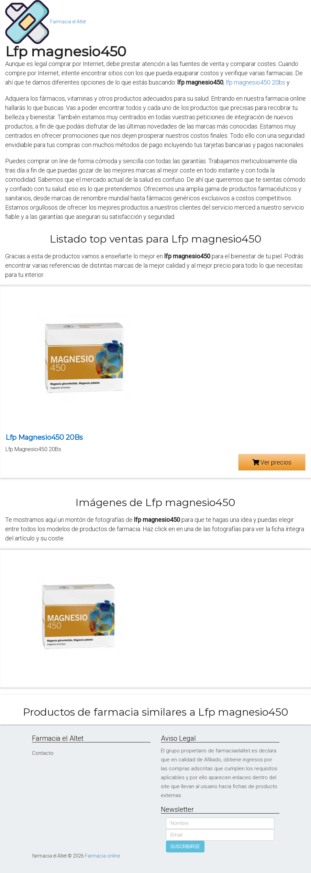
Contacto (43, 753)
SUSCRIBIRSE (185, 846)
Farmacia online (102, 856)
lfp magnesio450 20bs (255, 82)
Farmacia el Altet (68, 21)
